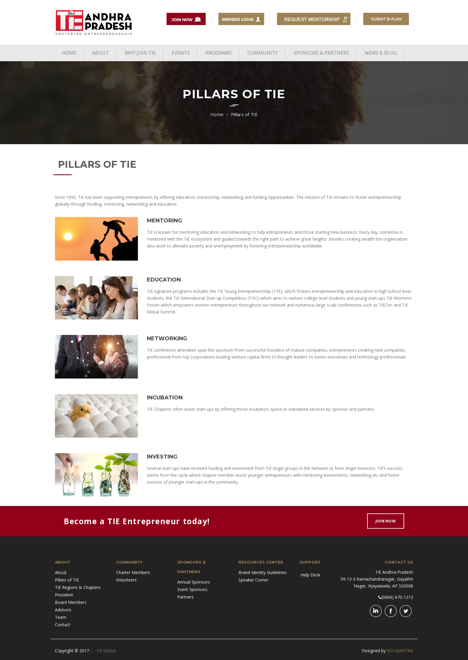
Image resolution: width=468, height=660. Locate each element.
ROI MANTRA (400, 650)
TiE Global (106, 650)
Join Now (385, 521)
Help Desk (310, 575)
